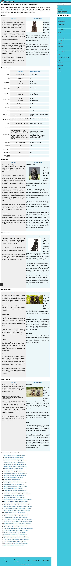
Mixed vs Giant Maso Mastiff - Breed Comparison (15, 460)
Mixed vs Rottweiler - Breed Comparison (13, 477)
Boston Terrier (55, 49)
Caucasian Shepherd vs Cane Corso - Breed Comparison (17, 508)
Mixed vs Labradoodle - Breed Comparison (14, 457)
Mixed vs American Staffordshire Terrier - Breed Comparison (18, 499)
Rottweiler (54, 43)
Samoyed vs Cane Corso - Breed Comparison (14, 532)
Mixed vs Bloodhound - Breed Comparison (14, 495)
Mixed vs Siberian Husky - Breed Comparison (14, 471)
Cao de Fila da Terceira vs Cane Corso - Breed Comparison (18, 521)
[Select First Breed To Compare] (61, 7)
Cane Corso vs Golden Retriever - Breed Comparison (16, 539)
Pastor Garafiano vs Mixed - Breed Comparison (15, 464)
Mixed (12, 18)
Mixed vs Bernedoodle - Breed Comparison (14, 459)
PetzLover (27, 560)
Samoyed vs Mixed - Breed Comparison (13, 470)
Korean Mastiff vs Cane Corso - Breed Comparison (16, 530)
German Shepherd (56, 38)
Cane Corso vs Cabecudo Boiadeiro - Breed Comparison (17, 503)
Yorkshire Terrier (56, 21)
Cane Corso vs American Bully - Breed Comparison (16, 543)
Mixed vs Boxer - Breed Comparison (12, 479)
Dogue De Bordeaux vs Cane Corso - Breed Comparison (17, 504)
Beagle (53, 60)
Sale (15, 18)
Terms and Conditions (16, 560)
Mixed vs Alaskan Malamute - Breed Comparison (15, 486)
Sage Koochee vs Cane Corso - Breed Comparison (16, 515)
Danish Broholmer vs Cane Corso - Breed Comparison (16, 514)
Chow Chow (55, 62)
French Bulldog (55, 29)
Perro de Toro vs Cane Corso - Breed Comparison (15, 526)
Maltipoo (54, 71)
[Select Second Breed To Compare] (61, 10)
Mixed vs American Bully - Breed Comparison (14, 455)
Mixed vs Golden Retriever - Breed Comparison (15, 475)
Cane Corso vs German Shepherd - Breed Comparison (16, 537)
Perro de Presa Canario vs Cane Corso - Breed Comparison (18, 506)
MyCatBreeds (46, 560)
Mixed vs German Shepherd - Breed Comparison (15, 473)
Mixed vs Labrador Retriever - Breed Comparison (15, 490)
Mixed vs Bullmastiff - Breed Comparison (13, 488)
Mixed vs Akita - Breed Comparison (12, 481)
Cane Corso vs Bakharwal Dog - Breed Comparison (16, 501)
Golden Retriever (56, 40)
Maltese (54, 32)
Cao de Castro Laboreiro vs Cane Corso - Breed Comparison (18, 519)
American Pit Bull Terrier (57, 57)
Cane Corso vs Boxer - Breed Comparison (14, 545)
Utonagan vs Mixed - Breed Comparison (13, 468)
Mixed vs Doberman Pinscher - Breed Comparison (15, 482)
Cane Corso (36, 18)
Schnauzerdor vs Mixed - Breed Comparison (14, 462)
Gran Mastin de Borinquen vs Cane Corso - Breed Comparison (18, 528)
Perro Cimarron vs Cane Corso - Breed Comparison (16, 525)
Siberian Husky (55, 18)
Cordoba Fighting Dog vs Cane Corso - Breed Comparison (17, 523)
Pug (53, 35)
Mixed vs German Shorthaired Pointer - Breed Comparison (17, 493)
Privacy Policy (5, 560)
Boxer (53, 54)
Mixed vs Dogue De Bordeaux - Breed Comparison (15, 492)
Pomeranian (55, 27)
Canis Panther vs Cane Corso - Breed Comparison (15, 517)
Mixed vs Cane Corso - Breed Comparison (14, 484)
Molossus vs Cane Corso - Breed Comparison (14, 512)
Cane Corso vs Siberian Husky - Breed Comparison (16, 536)
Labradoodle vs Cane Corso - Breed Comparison (15, 534)
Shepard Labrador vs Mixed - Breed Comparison (15, 466)
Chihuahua (54, 46)
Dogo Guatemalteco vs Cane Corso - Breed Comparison (17, 510)
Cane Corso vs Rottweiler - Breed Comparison (14, 541)
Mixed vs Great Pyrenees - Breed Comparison (14, 497)
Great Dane (55, 65)
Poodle (53, 68)
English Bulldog (55, 24)
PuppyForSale (36, 560)
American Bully (55, 51)
